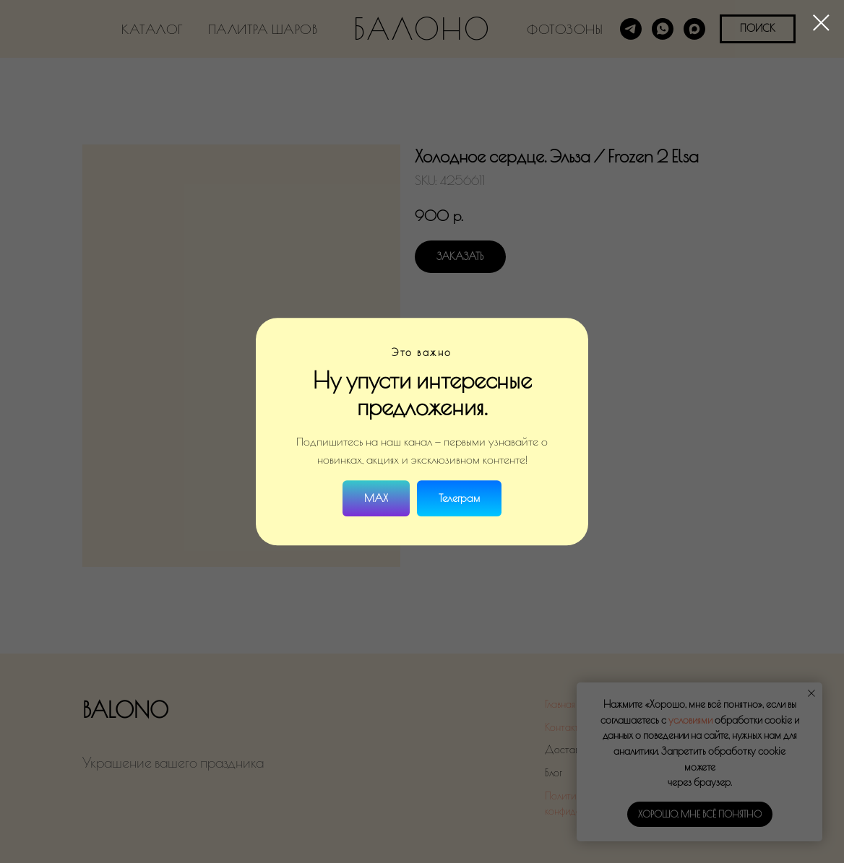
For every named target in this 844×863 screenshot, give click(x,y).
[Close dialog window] (821, 22)
